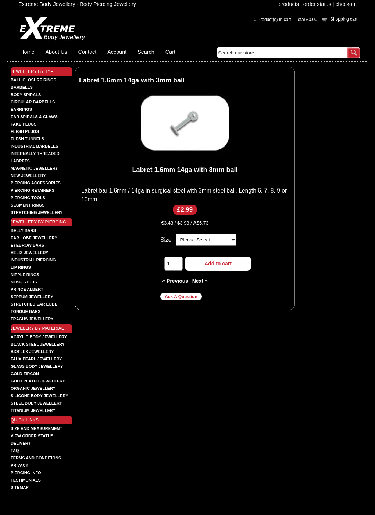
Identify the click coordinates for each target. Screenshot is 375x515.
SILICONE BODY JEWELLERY (39, 396)
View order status (32, 436)
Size (165, 240)
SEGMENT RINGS (27, 205)
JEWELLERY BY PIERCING (38, 222)
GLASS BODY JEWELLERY (37, 366)
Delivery (21, 443)
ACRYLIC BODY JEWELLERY (39, 337)
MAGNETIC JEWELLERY (34, 168)
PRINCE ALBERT (27, 289)
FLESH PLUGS (25, 131)
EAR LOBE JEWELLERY (34, 238)
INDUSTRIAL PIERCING (33, 260)
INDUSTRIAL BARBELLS (34, 146)
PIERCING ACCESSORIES (36, 183)
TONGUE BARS (25, 311)
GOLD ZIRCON (25, 373)
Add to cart (218, 264)
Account (116, 52)
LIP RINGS (21, 267)
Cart (170, 52)
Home (27, 52)
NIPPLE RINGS (25, 274)
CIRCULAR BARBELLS (33, 102)
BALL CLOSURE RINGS (33, 80)
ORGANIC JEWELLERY (33, 388)
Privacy (19, 465)
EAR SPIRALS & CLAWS (34, 116)
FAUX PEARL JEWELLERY (36, 359)
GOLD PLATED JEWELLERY (38, 381)
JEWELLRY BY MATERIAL (37, 328)
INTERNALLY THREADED (35, 153)
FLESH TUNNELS (27, 139)
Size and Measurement (36, 428)
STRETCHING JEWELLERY (37, 212)
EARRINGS (21, 109)
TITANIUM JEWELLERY (33, 410)
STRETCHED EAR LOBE (34, 304)
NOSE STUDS (24, 282)
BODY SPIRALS (26, 94)
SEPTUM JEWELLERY (32, 296)
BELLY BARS (23, 230)
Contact (87, 52)
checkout (346, 4)
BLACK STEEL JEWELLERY (38, 344)
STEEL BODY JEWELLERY (36, 403)
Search (146, 52)
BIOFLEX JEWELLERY (32, 351)
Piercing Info (26, 472)
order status (317, 4)
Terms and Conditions (36, 458)
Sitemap (20, 487)
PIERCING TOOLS (28, 197)
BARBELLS (22, 87)
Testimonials (26, 480)
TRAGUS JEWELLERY (32, 319)
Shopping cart (343, 19)
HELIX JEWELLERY (29, 252)
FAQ (15, 450)
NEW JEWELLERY (28, 175)
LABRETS (20, 161)
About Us (56, 52)
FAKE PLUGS (23, 124)
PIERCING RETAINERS (32, 190)
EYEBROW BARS (27, 245)
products (289, 4)
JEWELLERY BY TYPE (34, 71)
